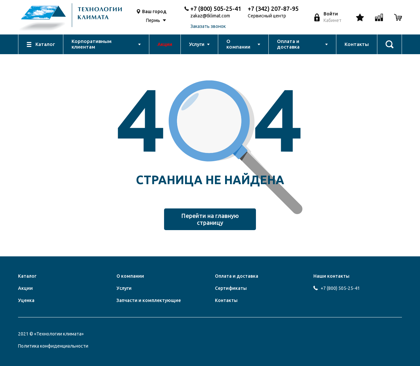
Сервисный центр (267, 15)
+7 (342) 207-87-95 (273, 8)
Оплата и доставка (236, 276)
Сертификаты (231, 288)
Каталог (27, 276)
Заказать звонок (208, 26)
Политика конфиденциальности (53, 346)
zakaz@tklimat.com (210, 15)
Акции (25, 288)
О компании (130, 276)
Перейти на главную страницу (210, 219)
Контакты (226, 300)
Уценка (26, 300)
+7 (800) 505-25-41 (215, 8)
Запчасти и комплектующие (148, 300)
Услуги (124, 288)
